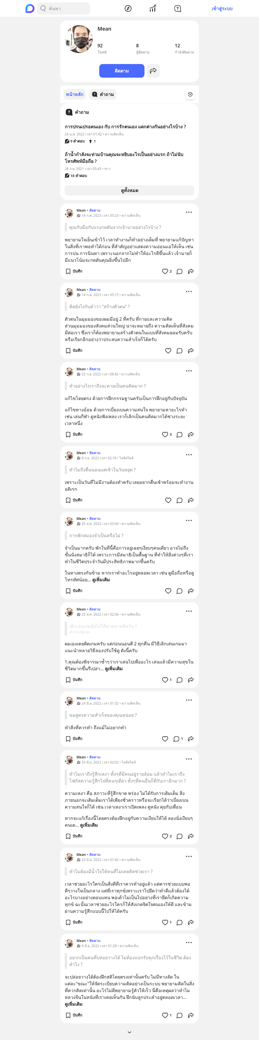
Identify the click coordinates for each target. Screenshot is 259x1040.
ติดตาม (122, 71)
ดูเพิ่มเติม (101, 579)
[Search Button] (43, 8)
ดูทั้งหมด (129, 190)
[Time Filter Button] (194, 94)
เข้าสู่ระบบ (222, 8)
